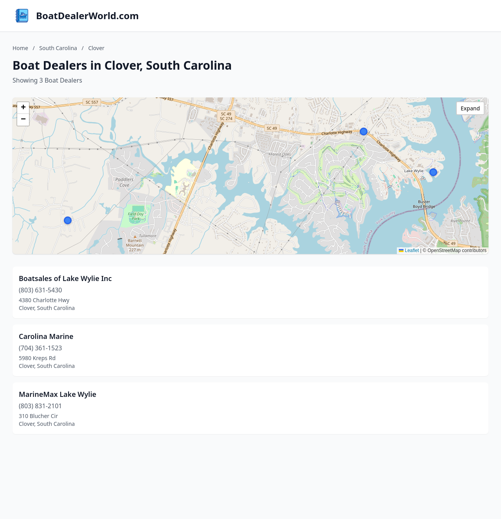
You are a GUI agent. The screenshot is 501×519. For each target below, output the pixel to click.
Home (20, 48)
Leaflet (409, 250)
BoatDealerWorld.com (87, 15)
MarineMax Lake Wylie (57, 394)
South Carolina (58, 48)
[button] (364, 131)
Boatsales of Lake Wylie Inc (65, 278)
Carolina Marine (46, 336)
